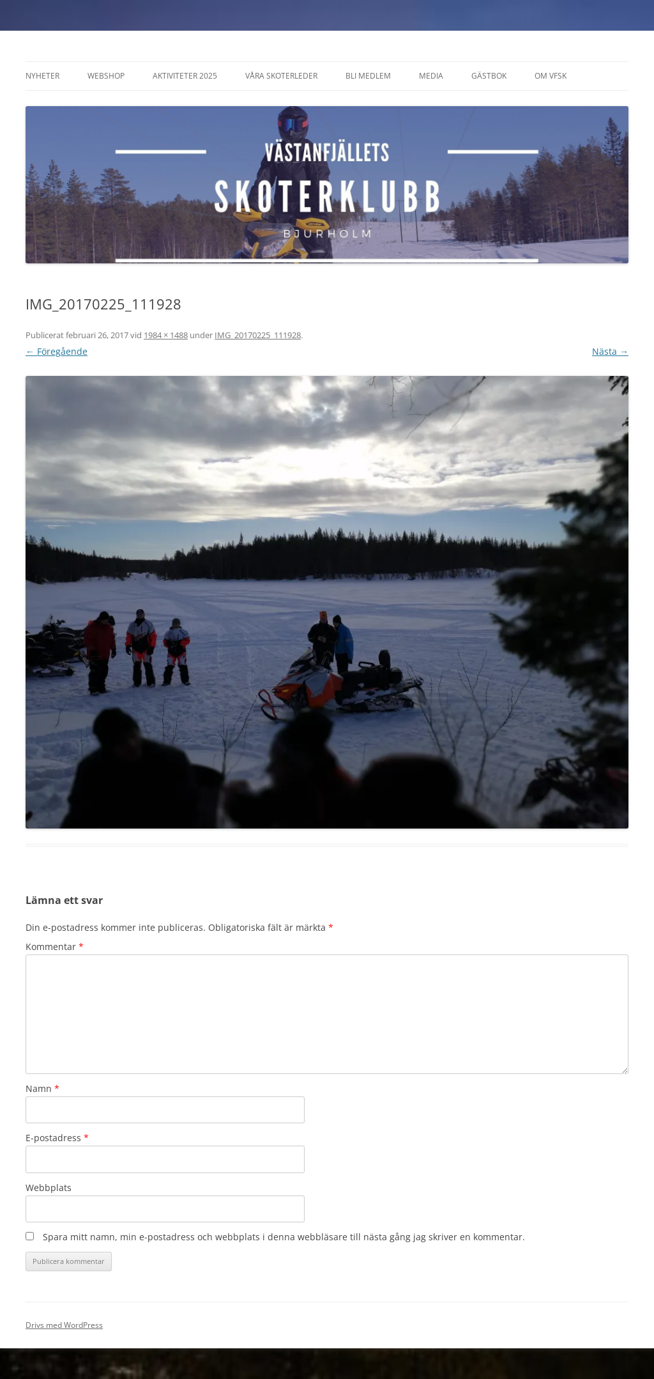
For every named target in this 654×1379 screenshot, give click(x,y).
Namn (42, 1088)
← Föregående (56, 351)
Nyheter (42, 75)
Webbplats (49, 1187)
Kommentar (55, 946)
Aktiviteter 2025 (185, 75)
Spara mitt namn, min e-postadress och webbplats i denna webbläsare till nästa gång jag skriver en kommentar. (284, 1237)
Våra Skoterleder (281, 75)
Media (431, 75)
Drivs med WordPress (64, 1325)
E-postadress (57, 1138)
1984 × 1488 (166, 335)
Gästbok (488, 75)
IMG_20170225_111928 (258, 335)
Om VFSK (551, 75)
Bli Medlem (368, 75)
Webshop (106, 75)
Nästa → (610, 351)
